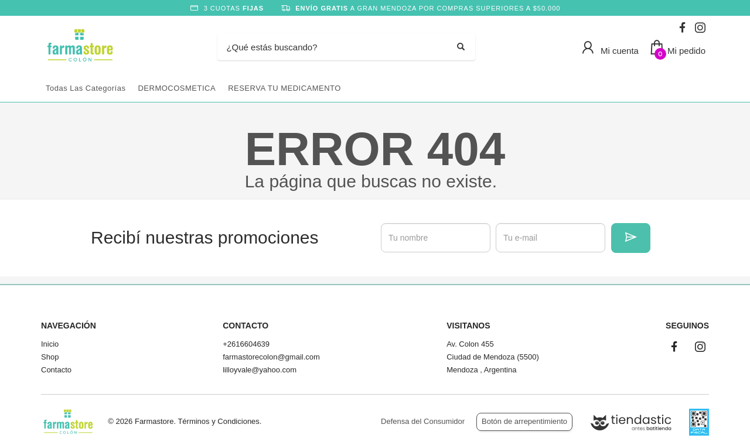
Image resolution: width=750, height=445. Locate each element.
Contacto (56, 369)
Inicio (50, 344)
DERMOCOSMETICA (177, 88)
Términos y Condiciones (218, 421)
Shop (50, 356)
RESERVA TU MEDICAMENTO (284, 88)
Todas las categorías (85, 88)
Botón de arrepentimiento (524, 421)
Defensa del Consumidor (423, 421)
